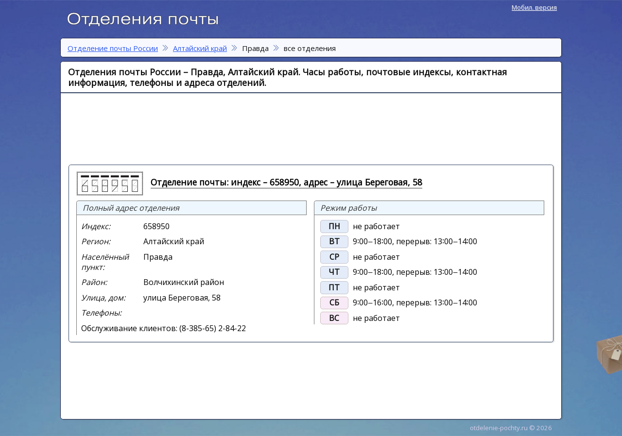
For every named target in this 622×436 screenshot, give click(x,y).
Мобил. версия (534, 7)
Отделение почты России (147, 17)
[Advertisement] (307, 128)
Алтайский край (200, 48)
